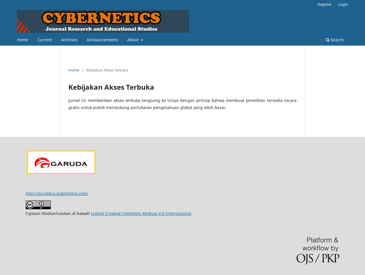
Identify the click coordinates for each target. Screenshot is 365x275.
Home (22, 39)
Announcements (102, 39)
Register (325, 4)
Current (44, 39)
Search (335, 39)
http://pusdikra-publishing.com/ (57, 193)
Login (343, 4)
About (133, 39)
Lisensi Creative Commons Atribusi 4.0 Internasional (141, 213)
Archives (69, 39)
